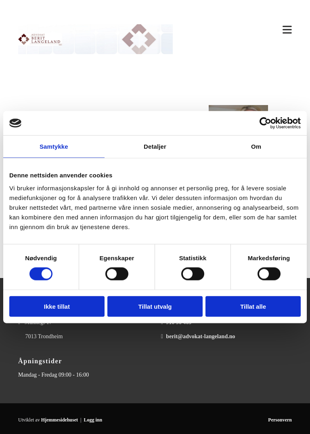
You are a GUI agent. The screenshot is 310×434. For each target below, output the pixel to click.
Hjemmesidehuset (59, 420)
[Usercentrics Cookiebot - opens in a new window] (265, 123)
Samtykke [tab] (54, 146)
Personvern (280, 420)
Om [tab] (256, 146)
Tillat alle (253, 306)
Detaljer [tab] (155, 146)
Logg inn (93, 420)
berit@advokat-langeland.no (200, 336)
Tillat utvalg (155, 306)
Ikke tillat (57, 306)
